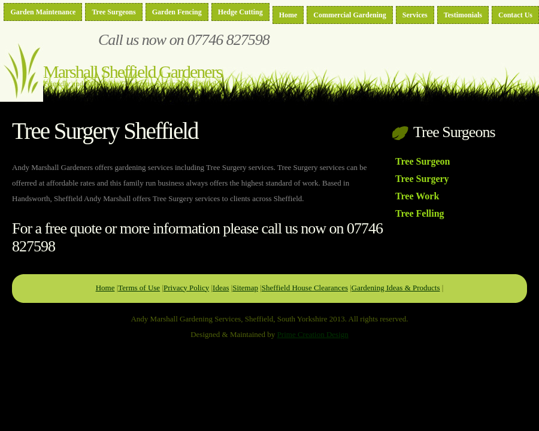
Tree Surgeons (113, 12)
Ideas (221, 287)
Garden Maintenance (42, 12)
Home (288, 15)
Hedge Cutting (240, 12)
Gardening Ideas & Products (396, 287)
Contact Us (515, 15)
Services (415, 15)
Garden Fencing (177, 12)
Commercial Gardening (349, 15)
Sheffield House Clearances (305, 287)
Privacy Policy (186, 287)
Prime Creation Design (313, 334)
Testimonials (463, 15)
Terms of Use (139, 287)
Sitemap (245, 287)
